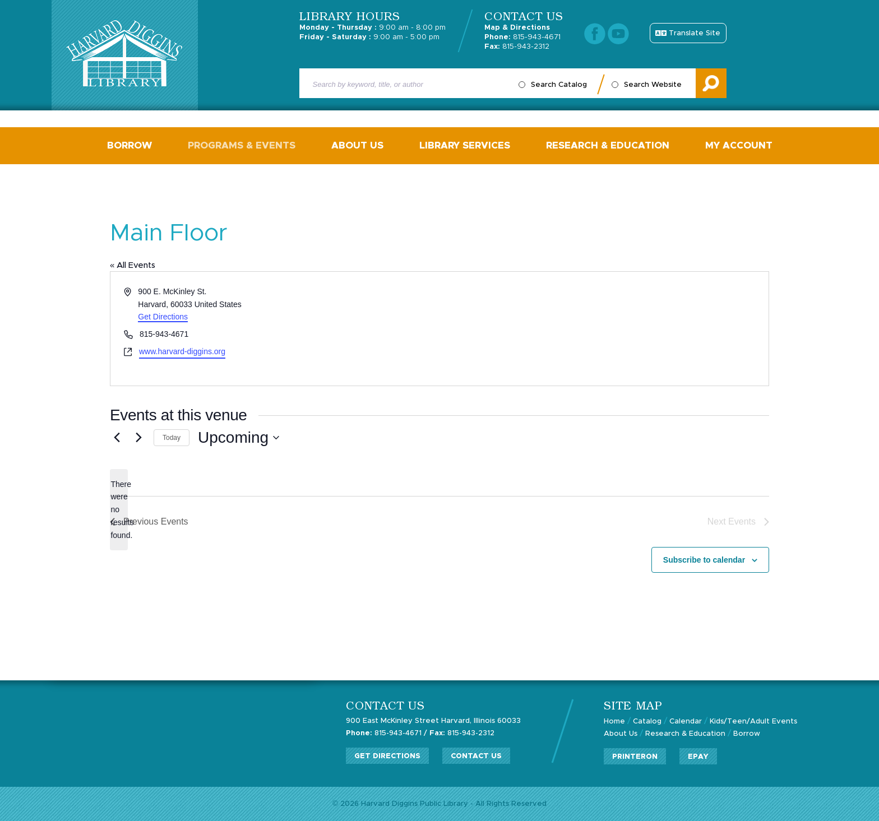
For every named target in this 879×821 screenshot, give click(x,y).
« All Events (132, 265)
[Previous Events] (116, 437)
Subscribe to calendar (704, 559)
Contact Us (476, 756)
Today (172, 438)
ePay (698, 756)
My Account (738, 145)
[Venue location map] (603, 328)
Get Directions (163, 316)
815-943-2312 (516, 46)
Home (614, 721)
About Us (357, 145)
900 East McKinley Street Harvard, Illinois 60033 (433, 721)
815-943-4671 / (386, 733)
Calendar (685, 721)
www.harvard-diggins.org (182, 351)
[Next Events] (138, 437)
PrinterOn (635, 756)
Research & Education (607, 145)
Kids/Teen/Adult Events (753, 721)
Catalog (647, 721)
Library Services (464, 145)
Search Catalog (559, 85)
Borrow (129, 145)
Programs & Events (241, 145)
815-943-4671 (522, 37)
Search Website (653, 85)
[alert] (119, 509)
